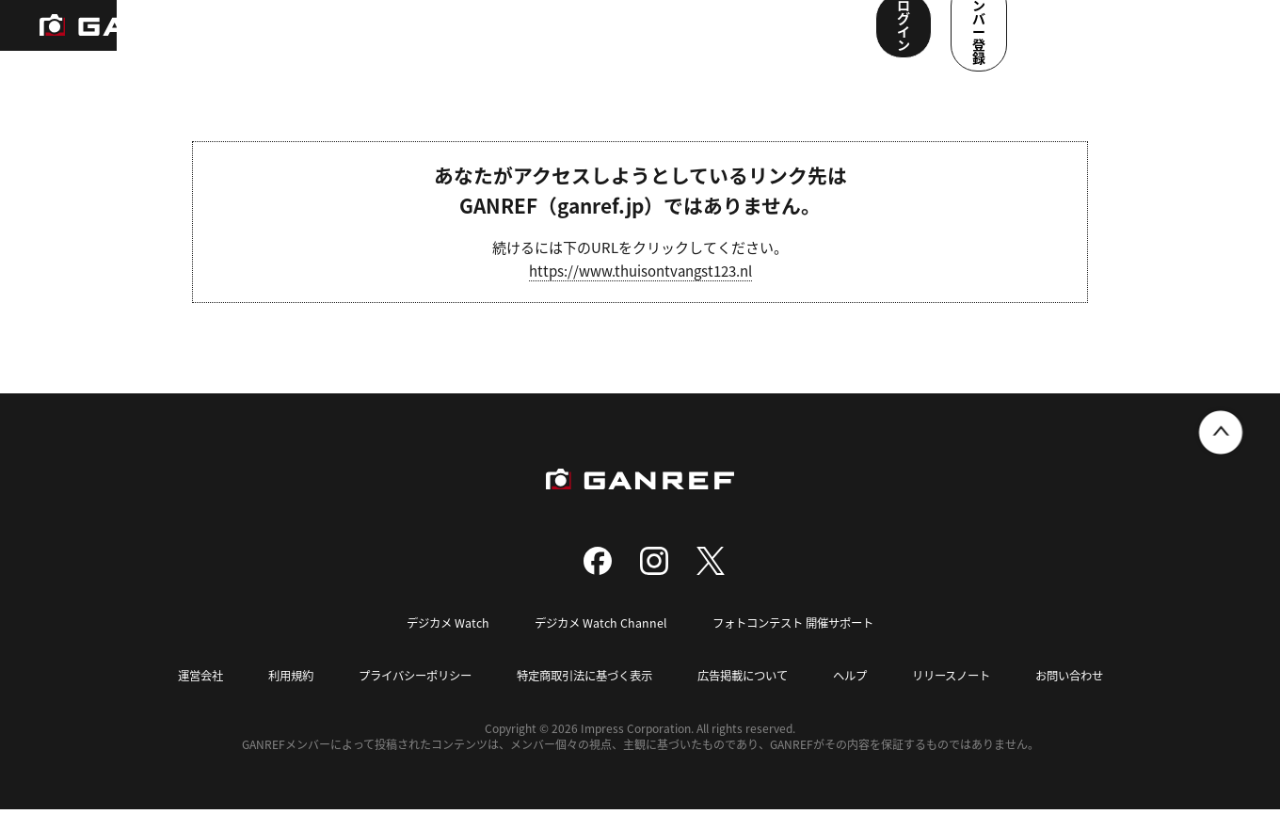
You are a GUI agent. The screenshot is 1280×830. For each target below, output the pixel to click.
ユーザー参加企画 (793, 37)
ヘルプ (861, 697)
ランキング (316, 37)
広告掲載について (749, 697)
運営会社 (176, 697)
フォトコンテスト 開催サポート (798, 644)
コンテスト (599, 37)
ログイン (1053, 35)
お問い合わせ (1091, 697)
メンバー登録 (1181, 35)
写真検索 (511, 37)
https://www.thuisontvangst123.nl (640, 293)
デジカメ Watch (439, 644)
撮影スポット (416, 37)
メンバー (686, 37)
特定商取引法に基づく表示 (581, 697)
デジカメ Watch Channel (596, 644)
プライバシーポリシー (402, 697)
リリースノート (967, 697)
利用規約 (271, 697)
